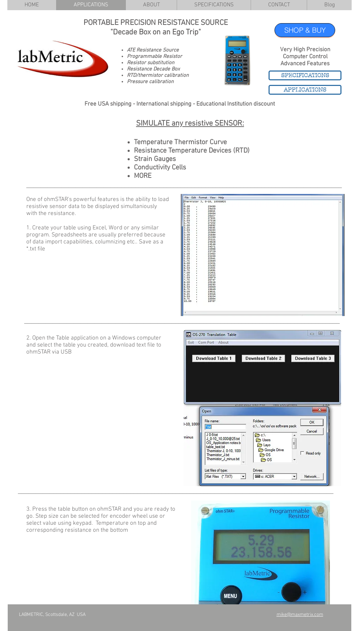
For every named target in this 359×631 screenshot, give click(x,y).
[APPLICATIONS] (305, 90)
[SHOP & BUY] (305, 30)
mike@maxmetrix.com (300, 615)
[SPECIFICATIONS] (305, 75)
